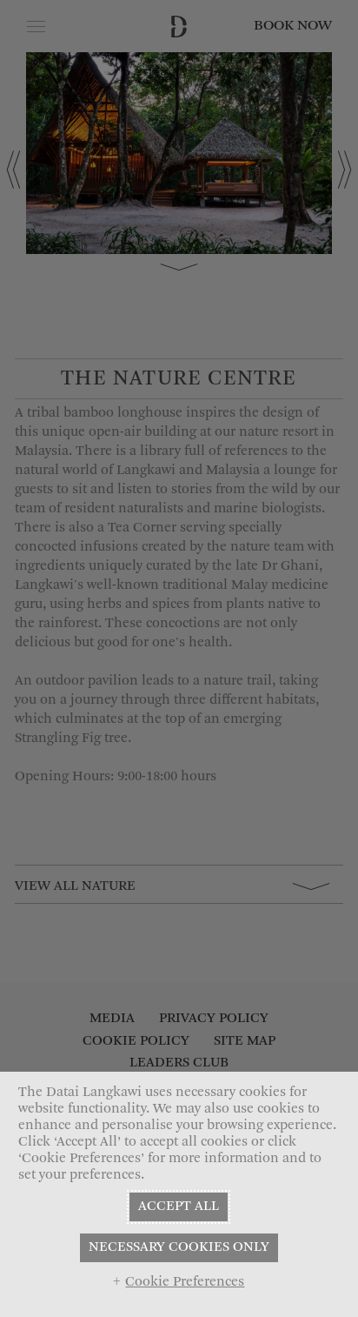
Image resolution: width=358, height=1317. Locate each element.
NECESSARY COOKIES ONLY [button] (179, 1247)
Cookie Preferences (184, 1282)
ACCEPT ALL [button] (178, 1206)
